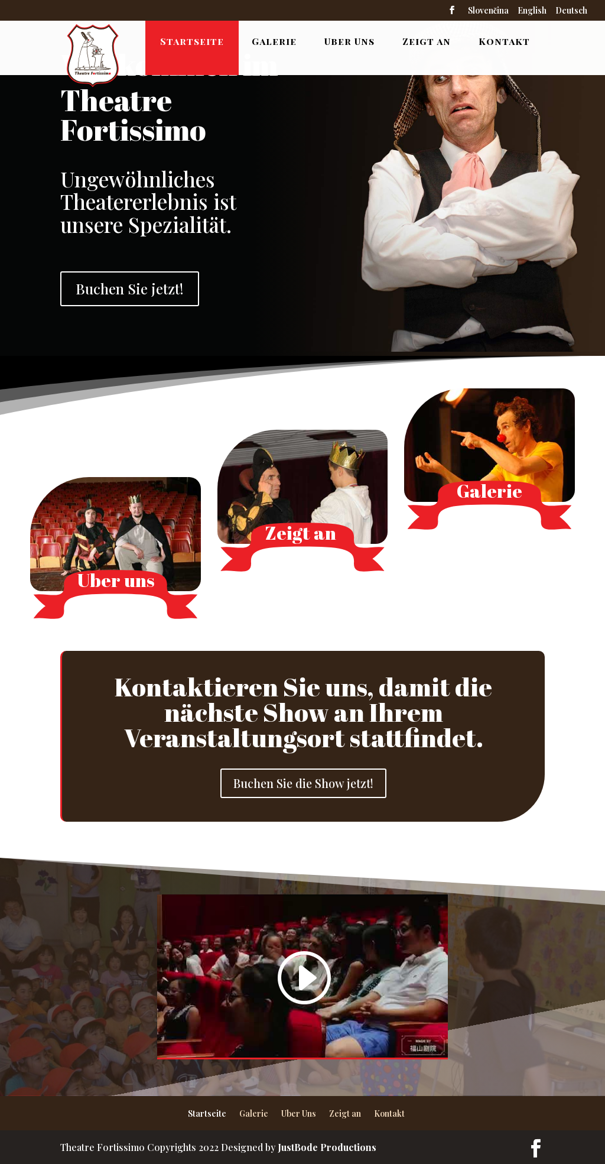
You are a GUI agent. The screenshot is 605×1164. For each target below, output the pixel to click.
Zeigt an (426, 41)
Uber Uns (349, 41)
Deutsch (571, 11)
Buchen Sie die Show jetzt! (303, 783)
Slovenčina (488, 11)
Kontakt (504, 41)
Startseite (192, 41)
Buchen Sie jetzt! (130, 288)
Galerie (274, 41)
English (532, 11)
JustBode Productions (327, 1147)
